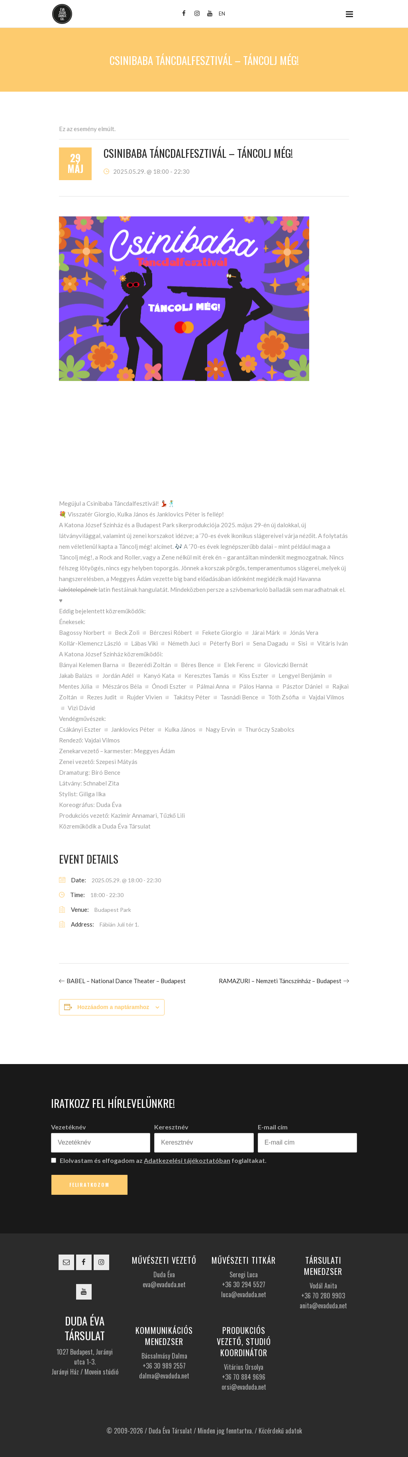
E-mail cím (273, 1127)
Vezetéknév (68, 1127)
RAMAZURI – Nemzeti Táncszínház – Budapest (280, 980)
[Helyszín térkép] (204, 443)
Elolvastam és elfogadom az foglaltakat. (159, 1160)
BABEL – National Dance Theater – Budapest (126, 980)
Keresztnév (171, 1127)
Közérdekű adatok (280, 1430)
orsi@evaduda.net (244, 1387)
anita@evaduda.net (323, 1305)
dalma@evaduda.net (164, 1375)
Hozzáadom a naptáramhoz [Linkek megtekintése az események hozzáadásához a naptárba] (113, 1007)
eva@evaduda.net (164, 1284)
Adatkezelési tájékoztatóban (187, 1160)
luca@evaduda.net (243, 1294)
